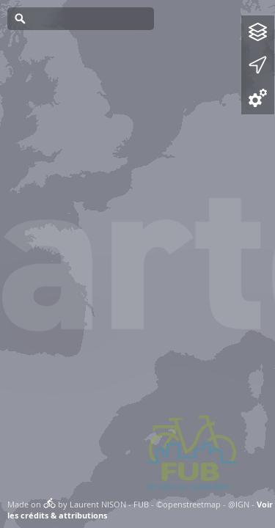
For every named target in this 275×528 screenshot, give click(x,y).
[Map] (137, 264)
